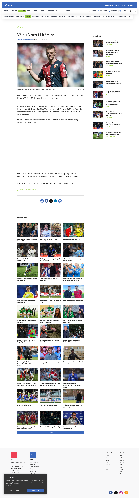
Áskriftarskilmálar (35, 471)
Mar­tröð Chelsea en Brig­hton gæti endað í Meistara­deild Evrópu (113, 103)
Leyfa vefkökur (36, 490)
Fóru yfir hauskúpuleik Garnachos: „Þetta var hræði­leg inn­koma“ (72, 385)
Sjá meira (50, 433)
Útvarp (107, 469)
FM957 (121, 469)
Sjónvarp (108, 467)
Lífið (107, 462)
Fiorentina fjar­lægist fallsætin (48, 405)
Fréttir (107, 455)
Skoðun (108, 464)
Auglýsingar (33, 464)
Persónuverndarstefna (17, 466)
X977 (121, 471)
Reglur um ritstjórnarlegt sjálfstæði (18, 463)
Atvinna (122, 460)
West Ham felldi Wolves (24, 405)
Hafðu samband (34, 467)
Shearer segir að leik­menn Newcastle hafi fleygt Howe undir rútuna (27, 363)
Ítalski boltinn (32, 189)
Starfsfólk (32, 473)
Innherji (122, 455)
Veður (121, 464)
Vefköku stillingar (14, 490)
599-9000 (16, 473)
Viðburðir (122, 462)
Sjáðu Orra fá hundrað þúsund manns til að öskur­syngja (112, 52)
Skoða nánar (9, 485)
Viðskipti (108, 458)
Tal (120, 474)
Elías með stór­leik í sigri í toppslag (50, 427)
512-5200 (35, 462)
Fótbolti (21, 189)
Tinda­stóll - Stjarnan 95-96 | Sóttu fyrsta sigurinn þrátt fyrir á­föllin (113, 113)
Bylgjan (122, 467)
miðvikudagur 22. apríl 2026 (112, 5)
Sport (107, 460)
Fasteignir (122, 458)
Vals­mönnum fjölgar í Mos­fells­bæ (73, 300)
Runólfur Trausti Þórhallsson (25, 39)
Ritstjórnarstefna (34, 469)
